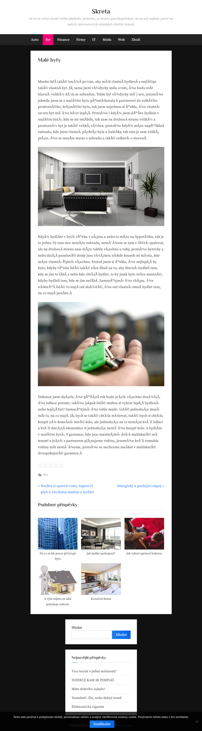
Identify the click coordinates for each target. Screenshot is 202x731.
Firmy (81, 40)
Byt (48, 40)
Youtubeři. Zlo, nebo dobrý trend (96, 698)
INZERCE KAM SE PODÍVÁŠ (93, 680)
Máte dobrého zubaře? (88, 689)
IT (94, 40)
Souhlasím (102, 724)
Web (121, 40)
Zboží (136, 40)
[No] (197, 721)
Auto (35, 40)
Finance (63, 40)
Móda (107, 40)
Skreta (101, 11)
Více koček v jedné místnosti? (94, 671)
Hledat (77, 627)
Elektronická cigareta (88, 707)
